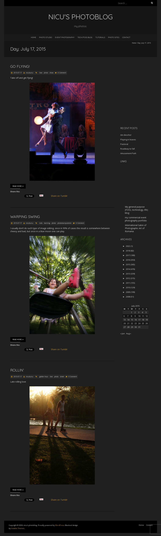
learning (47, 223)
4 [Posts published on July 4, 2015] (142, 312)
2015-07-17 (17, 73)
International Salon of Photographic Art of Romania (135, 228)
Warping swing (25, 216)
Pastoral (124, 144)
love (40, 73)
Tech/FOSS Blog (85, 37)
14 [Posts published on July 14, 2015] (128, 319)
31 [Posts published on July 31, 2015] (139, 327)
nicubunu (29, 73)
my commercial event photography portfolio (136, 219)
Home (33, 37)
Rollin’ (17, 370)
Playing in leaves (128, 139)
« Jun (122, 333)
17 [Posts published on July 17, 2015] (139, 319)
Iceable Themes (17, 528)
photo (46, 73)
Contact (126, 37)
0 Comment (62, 73)
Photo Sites (113, 37)
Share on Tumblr (60, 196)
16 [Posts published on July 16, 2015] (136, 319)
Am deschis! (125, 135)
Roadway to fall (127, 148)
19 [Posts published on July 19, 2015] (147, 319)
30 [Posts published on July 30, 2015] (136, 327)
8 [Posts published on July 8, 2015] (131, 316)
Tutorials (100, 37)
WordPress (59, 525)
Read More (18, 186)
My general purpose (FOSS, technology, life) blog (136, 209)
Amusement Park (128, 153)
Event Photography (64, 37)
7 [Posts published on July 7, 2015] (127, 316)
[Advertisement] (139, 102)
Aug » (128, 333)
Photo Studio (45, 37)
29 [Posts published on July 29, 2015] (132, 327)
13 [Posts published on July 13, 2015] (125, 319)
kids (40, 223)
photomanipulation (64, 223)
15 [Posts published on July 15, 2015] (132, 319)
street (62, 376)
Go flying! (20, 66)
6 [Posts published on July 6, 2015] (124, 316)
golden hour (43, 376)
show (51, 73)
